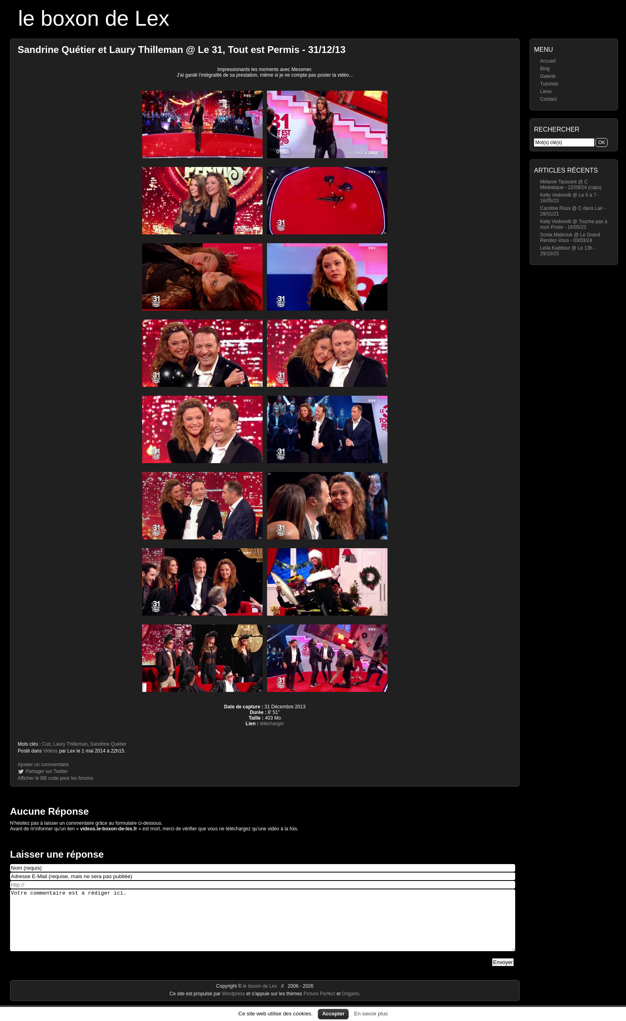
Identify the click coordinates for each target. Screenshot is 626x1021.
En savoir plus (371, 1014)
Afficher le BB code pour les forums (55, 778)
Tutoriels (549, 84)
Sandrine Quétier (108, 744)
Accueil (548, 61)
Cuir (46, 744)
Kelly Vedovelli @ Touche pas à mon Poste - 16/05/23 (573, 224)
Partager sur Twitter (46, 771)
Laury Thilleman (70, 744)
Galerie (548, 76)
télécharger (272, 723)
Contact (548, 99)
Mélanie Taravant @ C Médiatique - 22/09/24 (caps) (571, 184)
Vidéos (50, 751)
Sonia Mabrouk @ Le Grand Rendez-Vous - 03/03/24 (570, 237)
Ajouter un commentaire (43, 764)
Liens (546, 91)
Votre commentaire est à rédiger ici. (262, 926)
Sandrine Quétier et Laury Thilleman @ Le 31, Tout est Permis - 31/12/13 (182, 49)
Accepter (333, 1014)
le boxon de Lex (93, 18)
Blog (545, 68)
